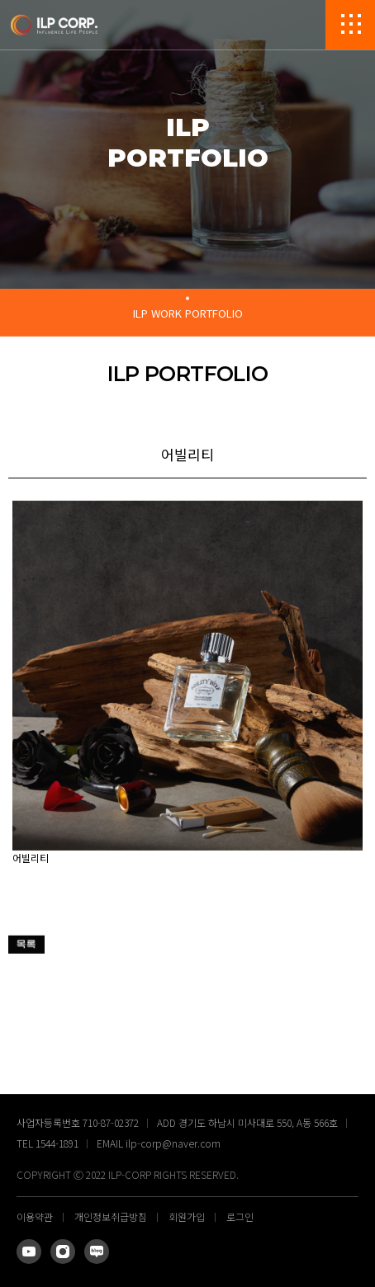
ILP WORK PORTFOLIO (188, 313)
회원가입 (187, 1216)
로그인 (240, 1216)
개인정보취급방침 (110, 1216)
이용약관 (35, 1216)
